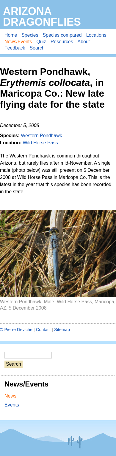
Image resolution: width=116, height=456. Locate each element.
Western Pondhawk (41, 135)
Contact (43, 329)
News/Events (18, 41)
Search (37, 47)
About (84, 41)
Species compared (62, 35)
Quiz (41, 41)
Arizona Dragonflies (42, 16)
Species (29, 35)
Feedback (14, 47)
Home (10, 35)
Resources (62, 41)
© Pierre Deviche (16, 329)
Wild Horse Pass (40, 142)
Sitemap (62, 329)
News (10, 395)
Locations (96, 35)
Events (11, 404)
